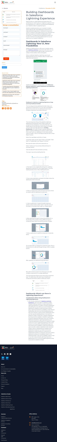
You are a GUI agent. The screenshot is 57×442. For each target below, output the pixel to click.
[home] (8, 2)
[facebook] (4, 354)
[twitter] (2, 354)
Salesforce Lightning (33, 49)
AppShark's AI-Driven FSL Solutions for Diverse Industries (11, 95)
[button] (55, 2)
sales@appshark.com (37, 422)
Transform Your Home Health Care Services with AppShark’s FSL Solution (12, 92)
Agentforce (12, 409)
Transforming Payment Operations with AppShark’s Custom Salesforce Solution (11, 88)
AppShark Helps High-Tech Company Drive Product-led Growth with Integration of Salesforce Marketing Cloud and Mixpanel (11, 76)
